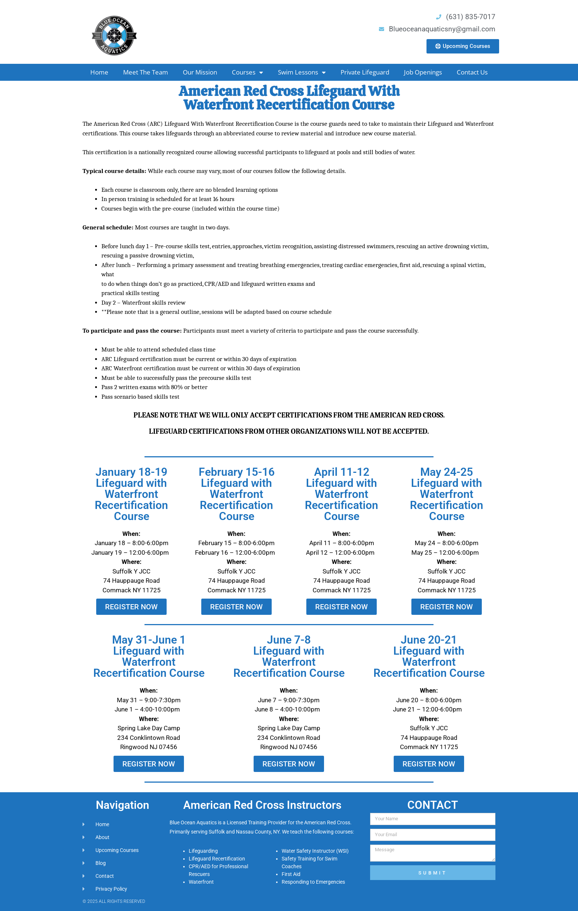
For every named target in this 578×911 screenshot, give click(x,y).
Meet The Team (145, 72)
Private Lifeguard (365, 72)
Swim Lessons (302, 72)
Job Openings (423, 72)
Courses (247, 72)
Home (99, 72)
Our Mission (200, 72)
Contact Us (472, 72)
